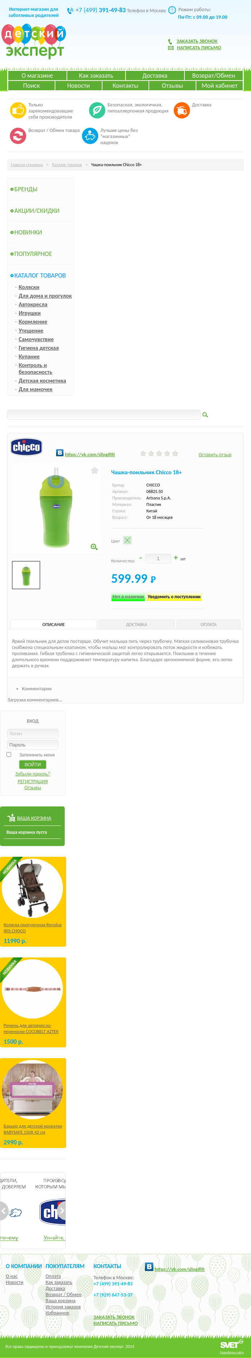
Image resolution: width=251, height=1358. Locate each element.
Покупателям (65, 1266)
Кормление (33, 321)
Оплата (53, 1276)
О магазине (37, 75)
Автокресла (33, 304)
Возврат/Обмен (213, 75)
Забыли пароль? (32, 774)
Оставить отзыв (214, 455)
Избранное (57, 1313)
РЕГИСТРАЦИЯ (33, 781)
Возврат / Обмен (63, 1294)
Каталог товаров (67, 164)
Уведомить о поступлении (174, 596)
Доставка (154, 75)
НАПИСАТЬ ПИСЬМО (115, 1323)
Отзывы (172, 86)
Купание (29, 356)
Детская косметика (42, 380)
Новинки (28, 232)
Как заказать (96, 75)
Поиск (31, 86)
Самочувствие (36, 339)
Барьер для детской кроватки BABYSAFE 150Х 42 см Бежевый (33, 1132)
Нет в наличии (128, 597)
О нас (12, 1276)
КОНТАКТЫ (107, 1266)
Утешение (31, 330)
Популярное (33, 254)
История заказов (63, 1307)
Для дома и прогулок (45, 295)
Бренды (25, 189)
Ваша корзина (61, 1301)
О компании (24, 1266)
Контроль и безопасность (35, 368)
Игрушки (30, 313)
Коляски (29, 287)
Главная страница (27, 164)
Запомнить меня (37, 755)
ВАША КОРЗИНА (34, 818)
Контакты (125, 86)
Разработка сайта (232, 1352)
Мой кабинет (219, 86)
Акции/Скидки (37, 211)
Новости (78, 86)
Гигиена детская (39, 347)
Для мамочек (36, 389)
